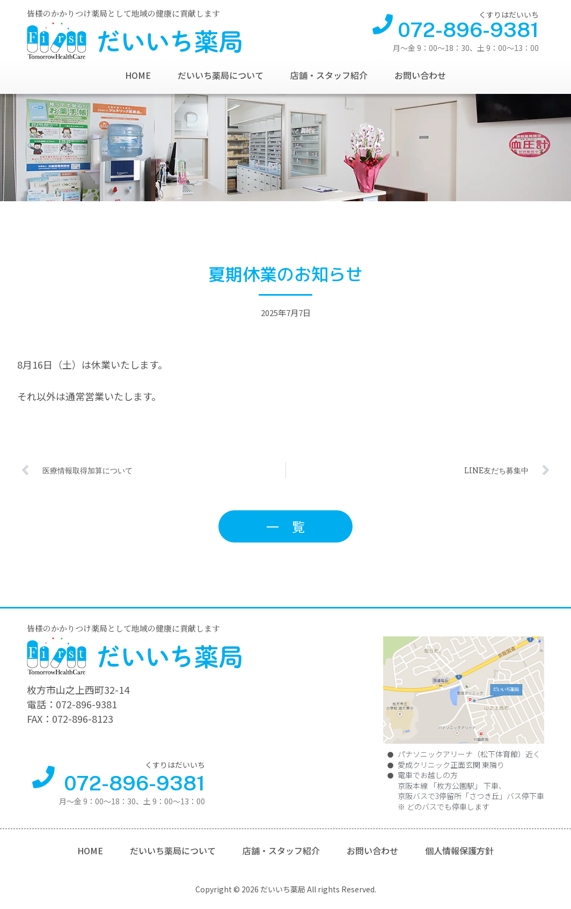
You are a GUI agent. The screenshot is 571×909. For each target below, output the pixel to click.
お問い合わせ (420, 75)
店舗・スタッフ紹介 (329, 75)
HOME (138, 75)
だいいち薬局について (220, 75)
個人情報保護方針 (459, 850)
